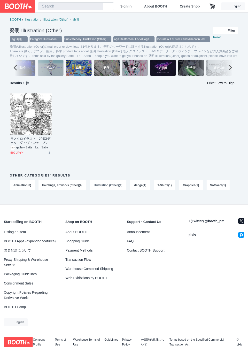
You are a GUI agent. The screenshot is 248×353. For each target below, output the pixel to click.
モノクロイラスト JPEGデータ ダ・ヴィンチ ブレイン (30, 146)
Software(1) (218, 190)
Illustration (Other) (56, 19)
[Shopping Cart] (212, 6)
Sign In (126, 6)
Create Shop (190, 6)
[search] (98, 6)
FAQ (130, 241)
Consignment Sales (18, 283)
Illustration (32, 19)
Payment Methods (79, 250)
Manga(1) (140, 190)
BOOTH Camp (15, 307)
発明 (76, 19)
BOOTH (15, 19)
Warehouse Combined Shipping (89, 269)
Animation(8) (22, 190)
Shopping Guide (77, 241)
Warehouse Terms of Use (86, 342)
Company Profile (39, 342)
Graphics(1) (191, 190)
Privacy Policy (127, 342)
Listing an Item (15, 232)
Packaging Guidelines (20, 274)
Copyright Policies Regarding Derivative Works (26, 295)
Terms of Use (60, 342)
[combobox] (70, 6)
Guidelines (111, 339)
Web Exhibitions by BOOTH (86, 278)
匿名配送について (17, 250)
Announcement (138, 232)
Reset (217, 37)
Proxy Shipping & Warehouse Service (26, 262)
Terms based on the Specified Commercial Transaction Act (196, 342)
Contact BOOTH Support (145, 250)
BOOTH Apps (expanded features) (30, 241)
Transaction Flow (78, 259)
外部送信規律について (152, 342)
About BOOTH (155, 6)
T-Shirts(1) (165, 190)
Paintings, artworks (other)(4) (62, 190)
